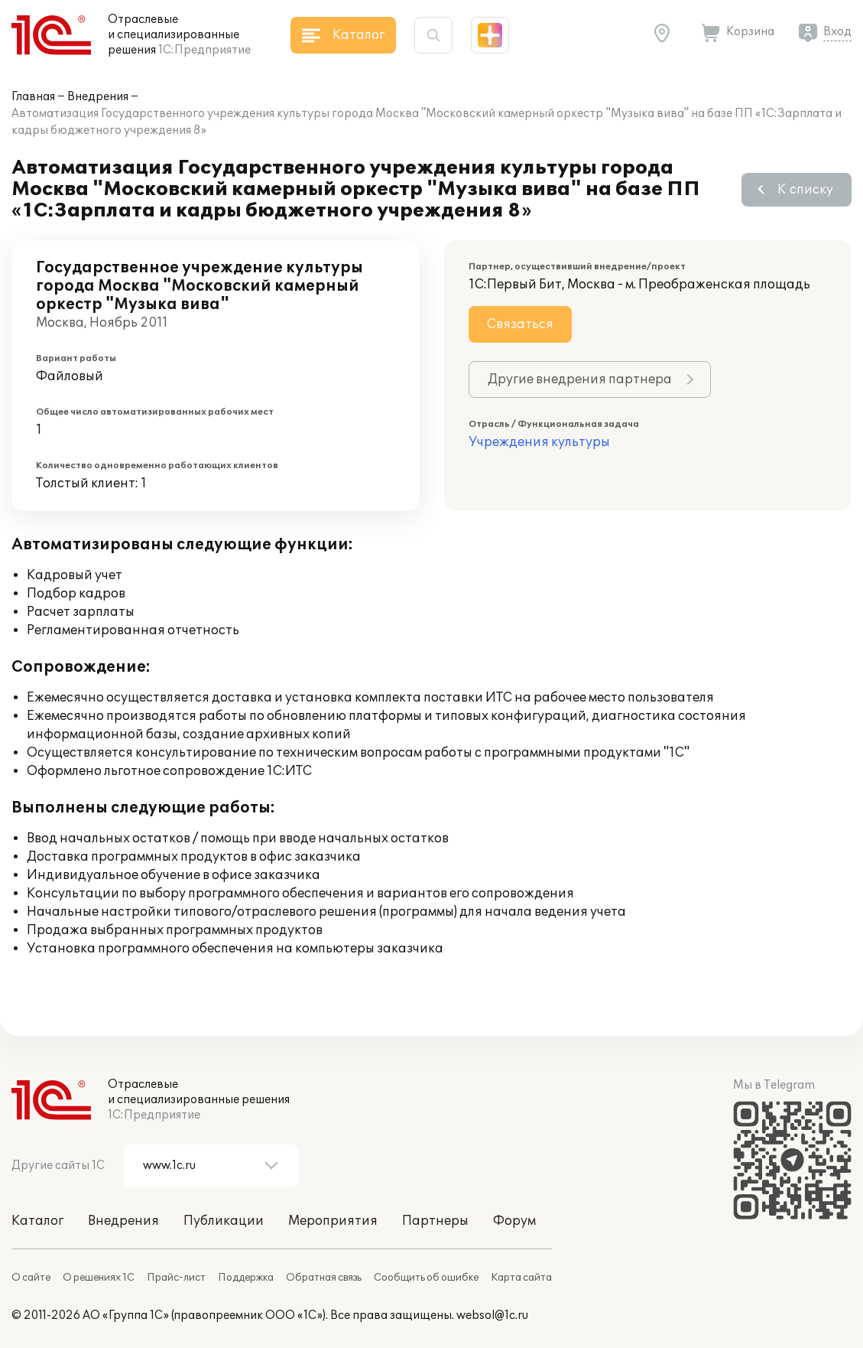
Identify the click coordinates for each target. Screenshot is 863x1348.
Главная (33, 96)
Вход (837, 31)
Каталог (37, 1221)
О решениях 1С (99, 1277)
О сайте (30, 1277)
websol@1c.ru (492, 1315)
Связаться (520, 324)
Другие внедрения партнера (580, 379)
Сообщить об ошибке (426, 1277)
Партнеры (435, 1221)
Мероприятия (333, 1221)
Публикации (223, 1221)
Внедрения (97, 96)
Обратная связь (324, 1277)
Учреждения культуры (539, 442)
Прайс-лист (176, 1277)
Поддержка (246, 1277)
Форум (514, 1221)
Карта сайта (521, 1277)
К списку (805, 189)
